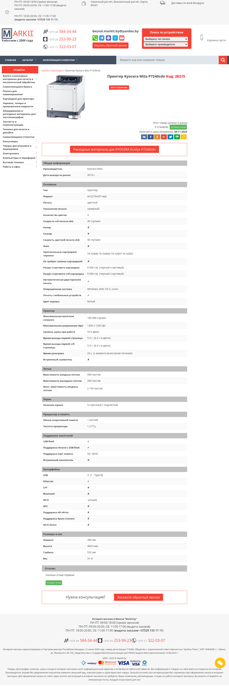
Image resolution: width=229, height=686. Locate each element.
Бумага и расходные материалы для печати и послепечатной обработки (20, 79)
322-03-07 (59, 46)
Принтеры (57, 70)
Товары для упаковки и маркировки (20, 147)
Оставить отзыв (178, 127)
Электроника (20, 153)
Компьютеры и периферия (20, 157)
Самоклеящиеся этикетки (18, 136)
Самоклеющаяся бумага (17, 86)
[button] (65, 97)
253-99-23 (59, 39)
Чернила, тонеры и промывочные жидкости (18, 105)
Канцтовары (20, 141)
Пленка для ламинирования (13, 92)
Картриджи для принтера (18, 98)
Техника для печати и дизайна (16, 131)
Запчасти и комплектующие (13, 123)
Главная (10, 60)
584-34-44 (59, 31)
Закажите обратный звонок (138, 597)
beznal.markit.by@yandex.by (116, 31)
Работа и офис (20, 166)
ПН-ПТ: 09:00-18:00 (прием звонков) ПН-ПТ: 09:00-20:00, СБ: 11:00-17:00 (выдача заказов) (40, 5)
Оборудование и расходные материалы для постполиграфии (20, 114)
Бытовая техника (20, 162)
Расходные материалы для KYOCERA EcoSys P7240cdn (114, 149)
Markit (45, 70)
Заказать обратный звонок (110, 45)
